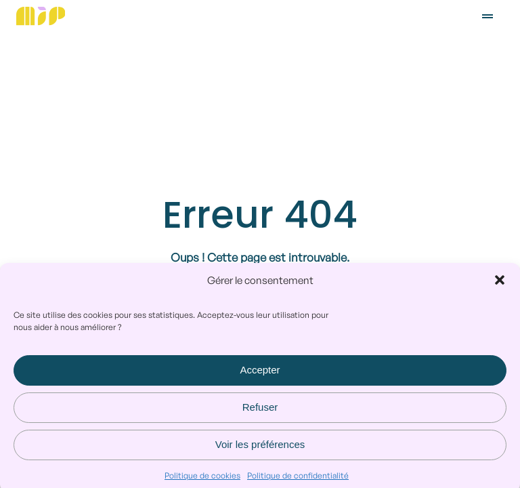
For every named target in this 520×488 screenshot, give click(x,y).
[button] (499, 284)
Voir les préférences (260, 449)
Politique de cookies (202, 479)
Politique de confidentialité (298, 479)
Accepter (260, 374)
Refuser (260, 412)
